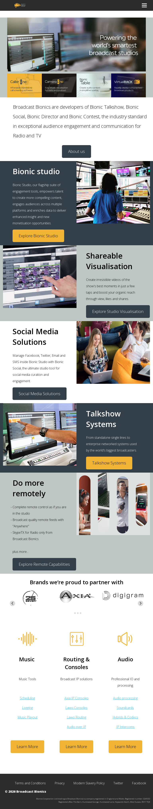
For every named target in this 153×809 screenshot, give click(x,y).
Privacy (60, 783)
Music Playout (27, 717)
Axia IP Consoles (76, 698)
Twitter (118, 783)
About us (76, 151)
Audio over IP (76, 727)
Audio (125, 659)
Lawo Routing (76, 717)
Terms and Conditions (30, 783)
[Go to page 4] (80, 613)
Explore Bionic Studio (38, 235)
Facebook (139, 783)
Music (26, 659)
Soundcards (125, 707)
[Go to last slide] (12, 603)
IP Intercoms (125, 727)
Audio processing (125, 698)
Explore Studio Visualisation (118, 311)
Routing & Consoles (76, 663)
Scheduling (27, 698)
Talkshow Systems (109, 463)
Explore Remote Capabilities (44, 564)
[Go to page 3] (78, 613)
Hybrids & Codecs (125, 717)
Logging (27, 707)
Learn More (27, 746)
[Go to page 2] (75, 613)
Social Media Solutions (39, 393)
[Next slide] (140, 603)
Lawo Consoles (76, 707)
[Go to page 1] (72, 613)
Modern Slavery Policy (89, 783)
